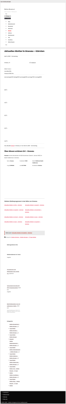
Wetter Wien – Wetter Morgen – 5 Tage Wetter (15, 383)
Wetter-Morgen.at (9, 9)
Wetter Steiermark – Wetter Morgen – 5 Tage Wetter (14, 364)
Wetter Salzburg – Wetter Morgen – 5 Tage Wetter (14, 358)
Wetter (12, 145)
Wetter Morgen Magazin (13, 338)
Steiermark (10, 28)
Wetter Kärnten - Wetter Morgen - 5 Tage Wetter (23, 237)
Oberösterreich (11, 35)
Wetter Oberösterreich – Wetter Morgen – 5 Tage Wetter (15, 352)
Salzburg (10, 32)
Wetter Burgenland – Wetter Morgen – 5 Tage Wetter (15, 326)
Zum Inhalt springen (6, 1)
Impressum (6, 392)
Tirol (9, 37)
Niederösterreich (11, 23)
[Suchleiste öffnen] (6, 44)
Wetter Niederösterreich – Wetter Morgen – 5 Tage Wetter (14, 344)
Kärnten (9, 30)
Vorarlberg (10, 39)
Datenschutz (6, 394)
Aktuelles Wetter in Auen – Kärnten (34, 217)
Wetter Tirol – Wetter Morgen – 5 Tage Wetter (14, 371)
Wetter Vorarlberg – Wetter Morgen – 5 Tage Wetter (14, 377)
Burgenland (10, 26)
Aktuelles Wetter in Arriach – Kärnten (13, 217)
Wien (9, 21)
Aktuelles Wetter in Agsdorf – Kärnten (34, 205)
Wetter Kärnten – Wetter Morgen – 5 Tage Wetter (14, 333)
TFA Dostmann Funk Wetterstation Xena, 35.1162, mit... (13, 271)
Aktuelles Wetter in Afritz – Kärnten (13, 205)
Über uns (5, 399)
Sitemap (5, 397)
